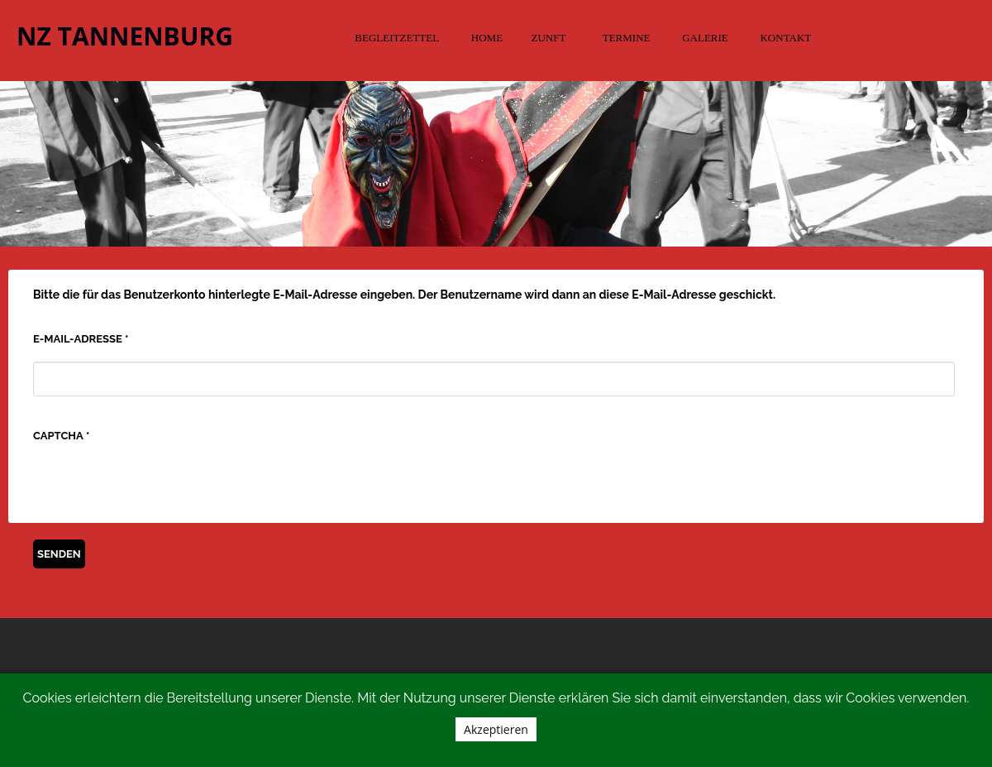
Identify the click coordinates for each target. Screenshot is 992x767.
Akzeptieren (496, 729)
